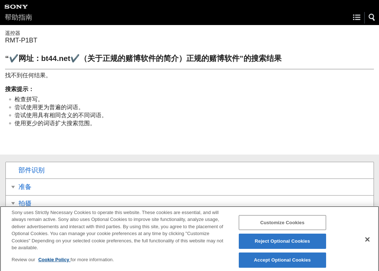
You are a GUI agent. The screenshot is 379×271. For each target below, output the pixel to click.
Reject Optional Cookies (282, 243)
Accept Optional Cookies (282, 261)
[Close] (367, 242)
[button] (372, 17)
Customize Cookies (282, 224)
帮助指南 (18, 17)
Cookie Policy (54, 261)
